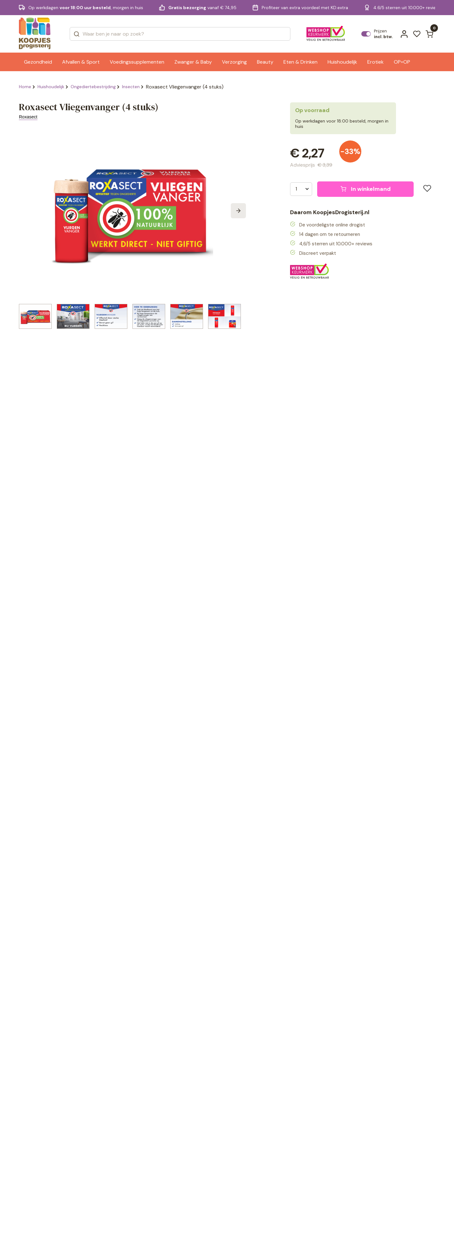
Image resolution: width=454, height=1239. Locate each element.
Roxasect (28, 116)
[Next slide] (238, 210)
